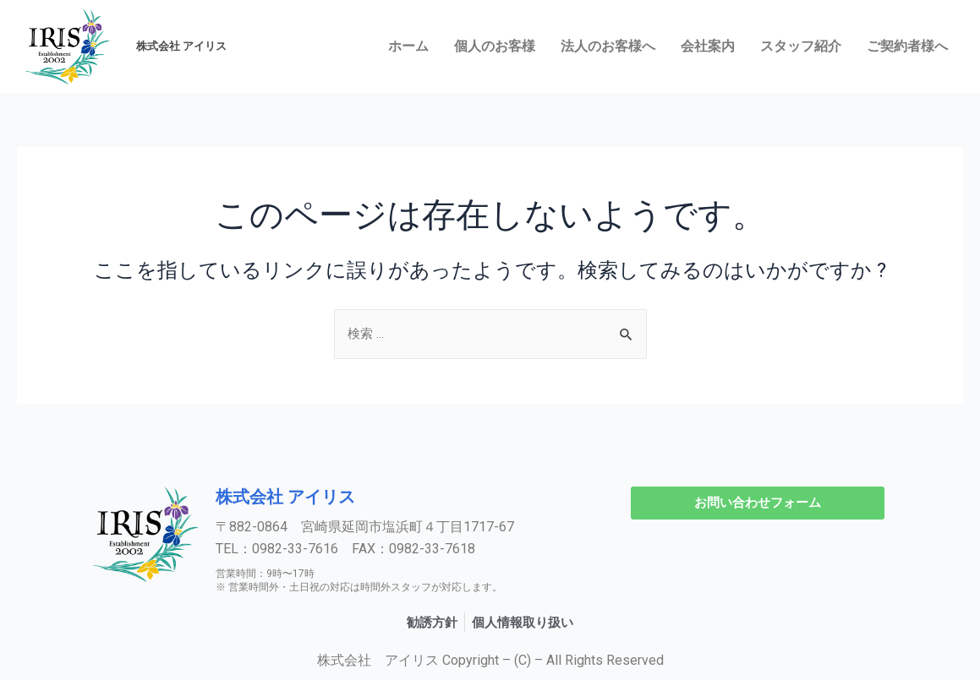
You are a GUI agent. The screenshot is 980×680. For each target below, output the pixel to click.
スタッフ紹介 (800, 46)
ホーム (408, 46)
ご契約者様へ (907, 46)
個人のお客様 (494, 46)
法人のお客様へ (608, 46)
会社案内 (708, 46)
